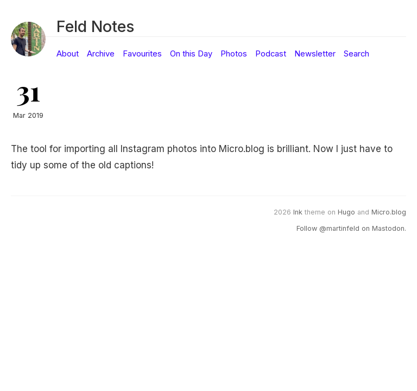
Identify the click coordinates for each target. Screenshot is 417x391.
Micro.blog (388, 212)
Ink (297, 212)
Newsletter (315, 54)
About (67, 54)
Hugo (346, 212)
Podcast (270, 54)
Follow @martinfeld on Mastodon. (351, 228)
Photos (233, 54)
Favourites (142, 54)
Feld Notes (95, 26)
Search (356, 54)
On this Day (191, 54)
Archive (101, 54)
